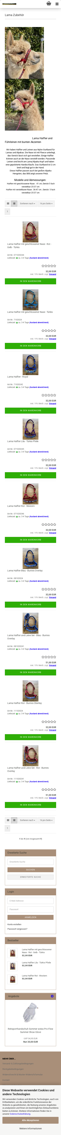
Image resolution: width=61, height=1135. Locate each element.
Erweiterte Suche (30, 877)
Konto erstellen (14, 924)
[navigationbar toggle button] (57, 4)
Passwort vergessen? (17, 929)
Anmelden (30, 917)
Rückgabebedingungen (13, 1069)
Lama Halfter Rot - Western (21, 506)
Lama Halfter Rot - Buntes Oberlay (24, 703)
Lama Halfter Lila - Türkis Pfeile (22, 441)
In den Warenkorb (30, 281)
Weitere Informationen (30, 1128)
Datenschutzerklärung (20, 1114)
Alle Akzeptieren (30, 1120)
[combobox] (27, 203)
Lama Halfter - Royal (17, 376)
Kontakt (6, 1080)
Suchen (30, 870)
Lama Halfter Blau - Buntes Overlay (25, 570)
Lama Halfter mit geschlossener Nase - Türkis (30, 312)
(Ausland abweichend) (39, 258)
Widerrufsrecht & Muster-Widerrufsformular (22, 1074)
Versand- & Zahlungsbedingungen (18, 1063)
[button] (8, 203)
